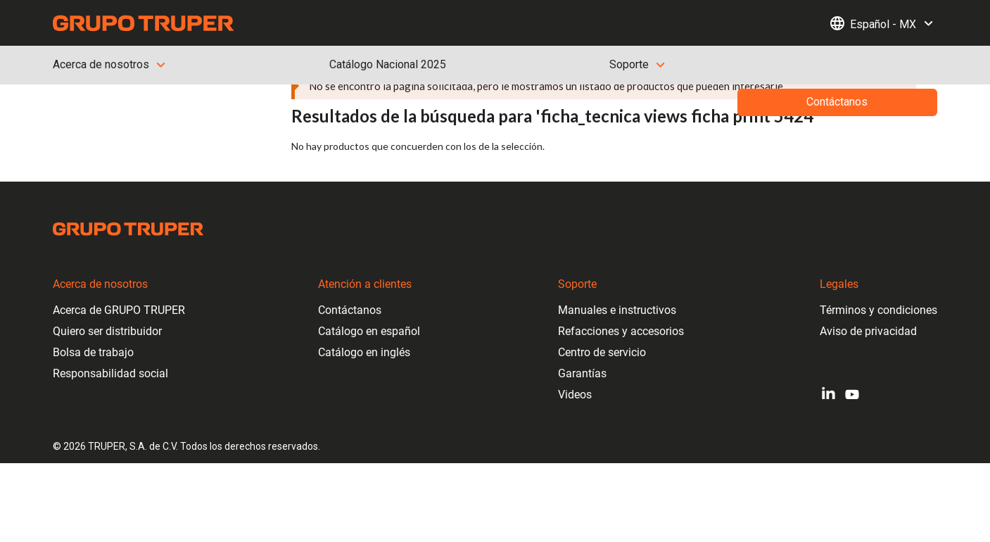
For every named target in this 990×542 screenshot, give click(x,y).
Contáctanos (349, 310)
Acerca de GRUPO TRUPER (119, 310)
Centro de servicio (602, 352)
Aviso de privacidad (868, 331)
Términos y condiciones (878, 310)
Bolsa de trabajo (93, 352)
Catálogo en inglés (364, 352)
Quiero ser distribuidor (107, 331)
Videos (575, 394)
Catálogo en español (369, 331)
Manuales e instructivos (617, 310)
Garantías (582, 373)
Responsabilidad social (110, 373)
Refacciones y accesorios (621, 331)
